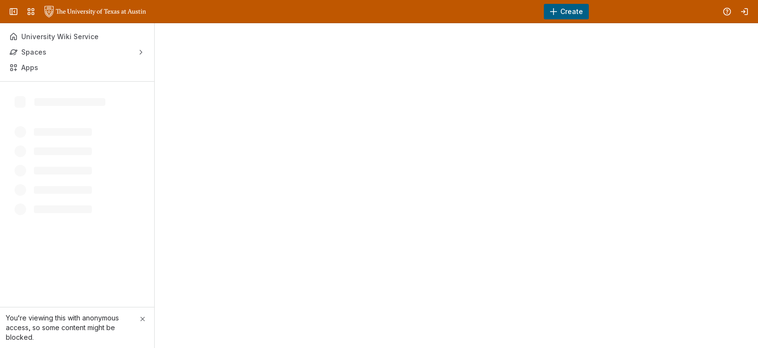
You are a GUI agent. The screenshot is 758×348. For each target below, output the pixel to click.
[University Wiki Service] (95, 11)
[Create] (566, 11)
